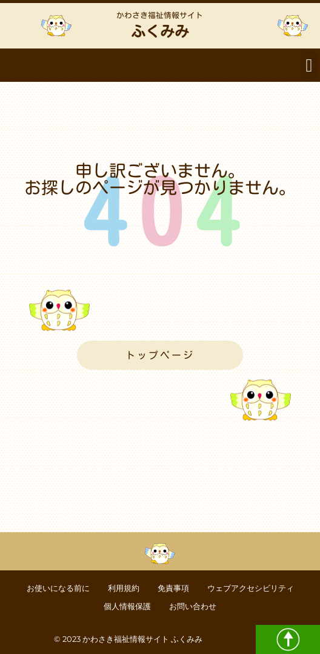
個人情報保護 (127, 606)
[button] (309, 65)
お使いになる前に (58, 588)
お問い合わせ (192, 606)
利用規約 (123, 588)
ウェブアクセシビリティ (250, 588)
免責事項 (173, 588)
